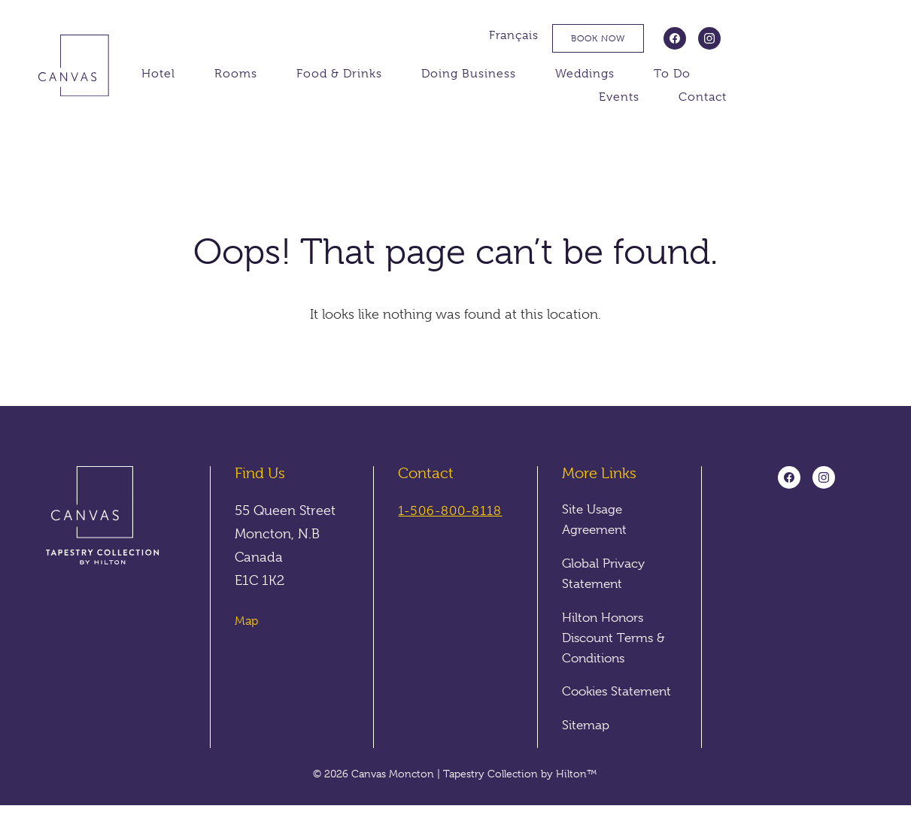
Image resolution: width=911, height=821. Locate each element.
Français (652, 35)
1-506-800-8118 (453, 510)
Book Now (736, 38)
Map (246, 621)
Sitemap (587, 740)
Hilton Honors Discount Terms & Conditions (617, 634)
